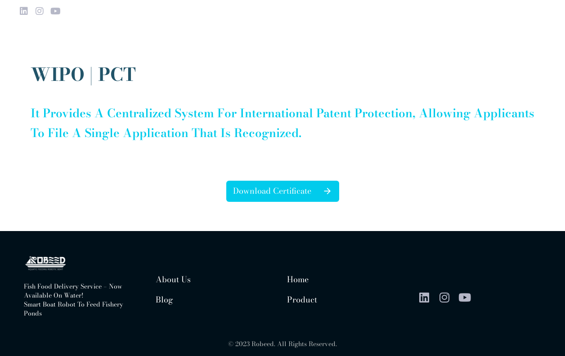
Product (302, 300)
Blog (164, 300)
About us (173, 279)
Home (298, 279)
